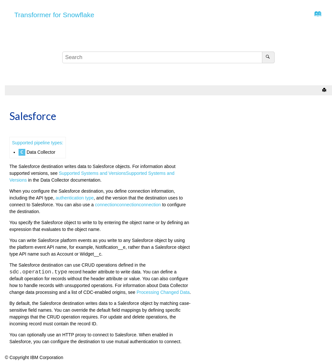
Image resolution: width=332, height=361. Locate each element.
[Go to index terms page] (316, 15)
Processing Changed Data (162, 292)
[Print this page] (325, 90)
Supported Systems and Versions (92, 173)
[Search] (268, 57)
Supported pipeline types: (37, 142)
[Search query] (168, 57)
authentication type (74, 197)
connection (106, 204)
